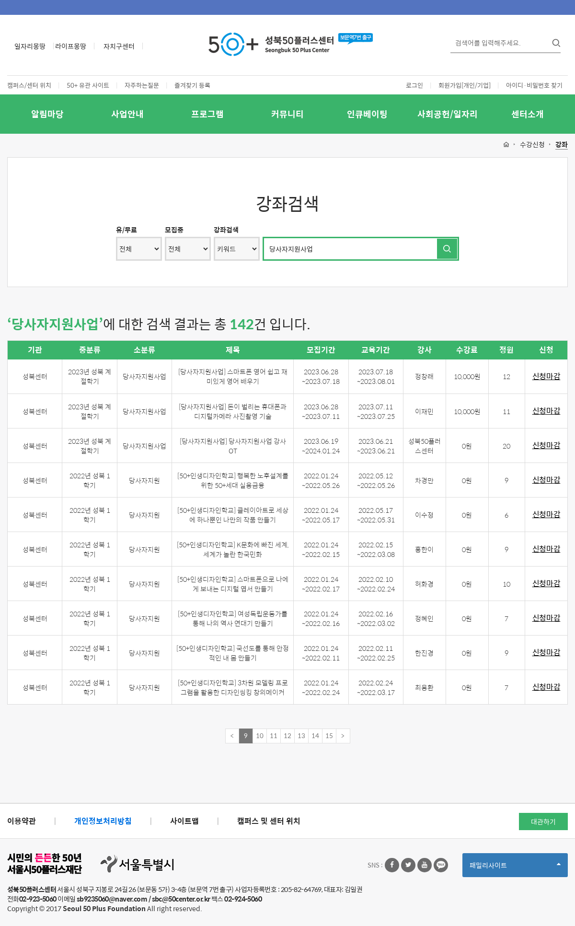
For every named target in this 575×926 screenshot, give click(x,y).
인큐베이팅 (367, 113)
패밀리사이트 (515, 868)
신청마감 (546, 376)
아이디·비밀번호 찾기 (534, 85)
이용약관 (21, 821)
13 (301, 735)
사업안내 (127, 113)
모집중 (174, 229)
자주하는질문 (142, 85)
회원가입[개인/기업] (464, 85)
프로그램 (207, 113)
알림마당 (47, 113)
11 (273, 735)
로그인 (414, 85)
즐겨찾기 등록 (192, 85)
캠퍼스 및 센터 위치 (268, 821)
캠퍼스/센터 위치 (29, 85)
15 (329, 735)
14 (315, 735)
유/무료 (126, 229)
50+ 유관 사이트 (88, 85)
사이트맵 (184, 821)
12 (287, 735)
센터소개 (527, 113)
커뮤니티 (287, 113)
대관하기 (543, 821)
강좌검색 (226, 229)
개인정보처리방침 (103, 821)
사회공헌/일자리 (447, 113)
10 (260, 735)
